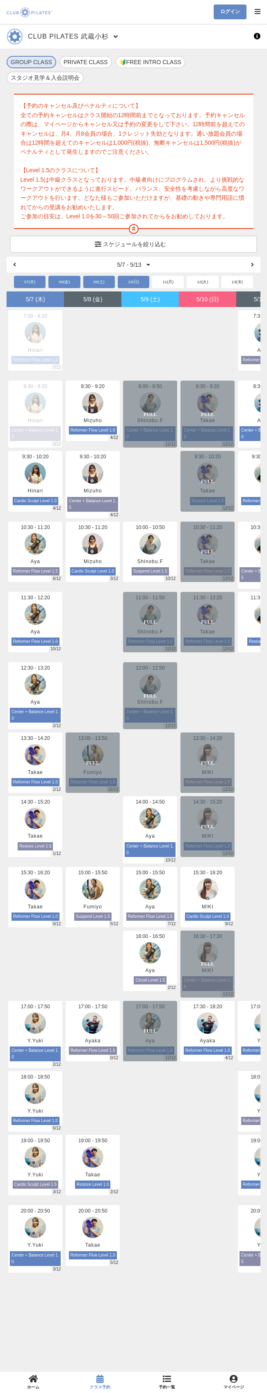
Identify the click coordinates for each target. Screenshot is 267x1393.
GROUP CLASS (31, 62)
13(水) (237, 282)
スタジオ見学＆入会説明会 (45, 77)
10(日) (133, 282)
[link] (33, 1382)
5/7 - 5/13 (133, 264)
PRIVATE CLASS (86, 62)
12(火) (202, 282)
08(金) (64, 282)
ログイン (230, 11)
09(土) (99, 282)
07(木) (29, 282)
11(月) (167, 282)
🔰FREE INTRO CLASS (150, 62)
